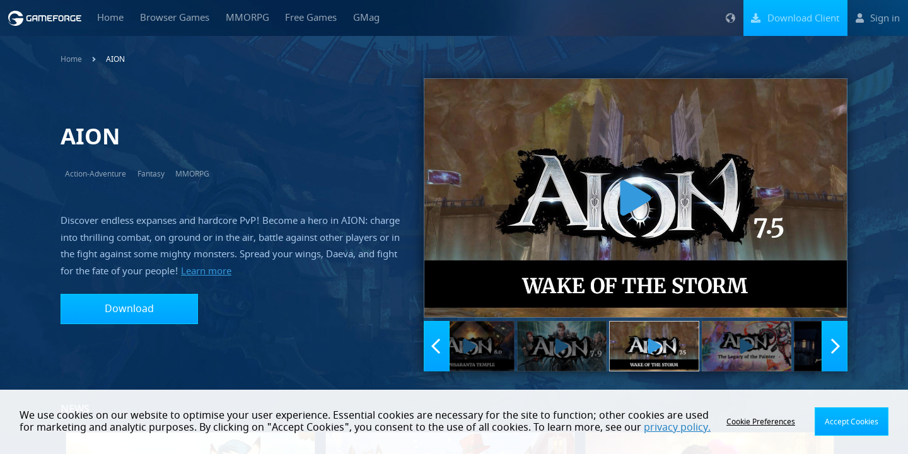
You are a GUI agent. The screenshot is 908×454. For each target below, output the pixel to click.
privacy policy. (677, 427)
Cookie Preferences (760, 422)
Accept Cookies (851, 422)
